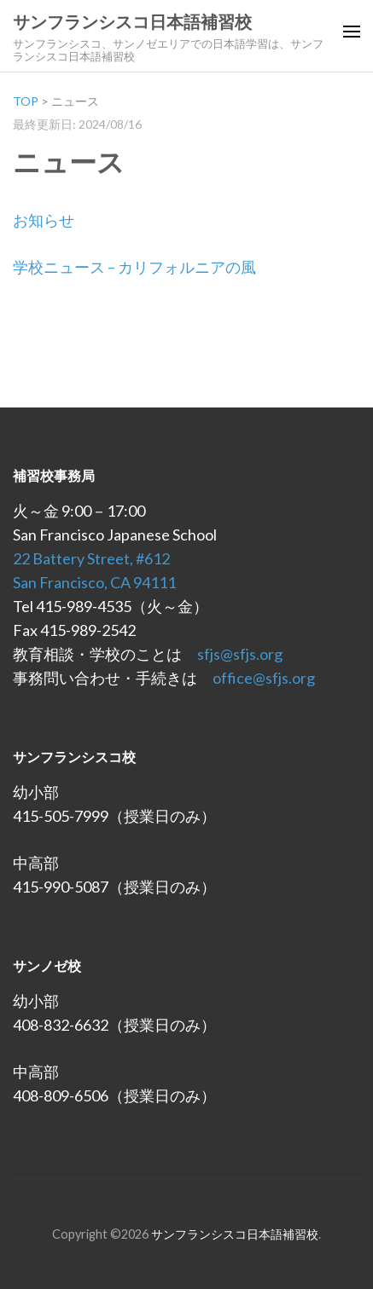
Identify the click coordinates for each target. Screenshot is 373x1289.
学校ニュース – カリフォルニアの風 (134, 266)
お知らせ (43, 220)
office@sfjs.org (264, 677)
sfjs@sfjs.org (240, 653)
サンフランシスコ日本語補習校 (132, 22)
